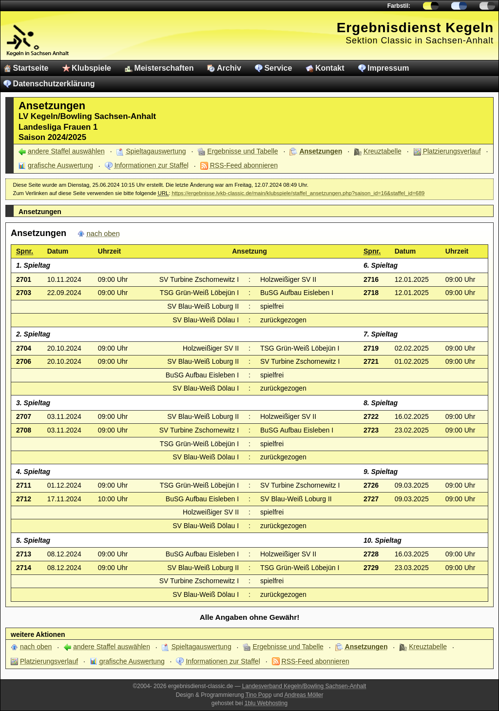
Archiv (229, 68)
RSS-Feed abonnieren (244, 165)
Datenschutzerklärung (54, 83)
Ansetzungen (320, 151)
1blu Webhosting (266, 703)
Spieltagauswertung (156, 151)
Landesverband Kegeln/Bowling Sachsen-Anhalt (304, 686)
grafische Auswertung (60, 165)
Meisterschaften (164, 68)
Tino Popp (259, 694)
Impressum (388, 68)
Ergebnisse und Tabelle (242, 151)
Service (278, 68)
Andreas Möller (303, 694)
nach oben (103, 233)
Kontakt (330, 68)
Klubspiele (91, 68)
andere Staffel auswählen (66, 151)
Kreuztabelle (383, 151)
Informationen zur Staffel (152, 165)
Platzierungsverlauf (452, 151)
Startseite (31, 68)
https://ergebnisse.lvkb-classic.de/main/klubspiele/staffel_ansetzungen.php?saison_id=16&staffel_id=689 (298, 193)
